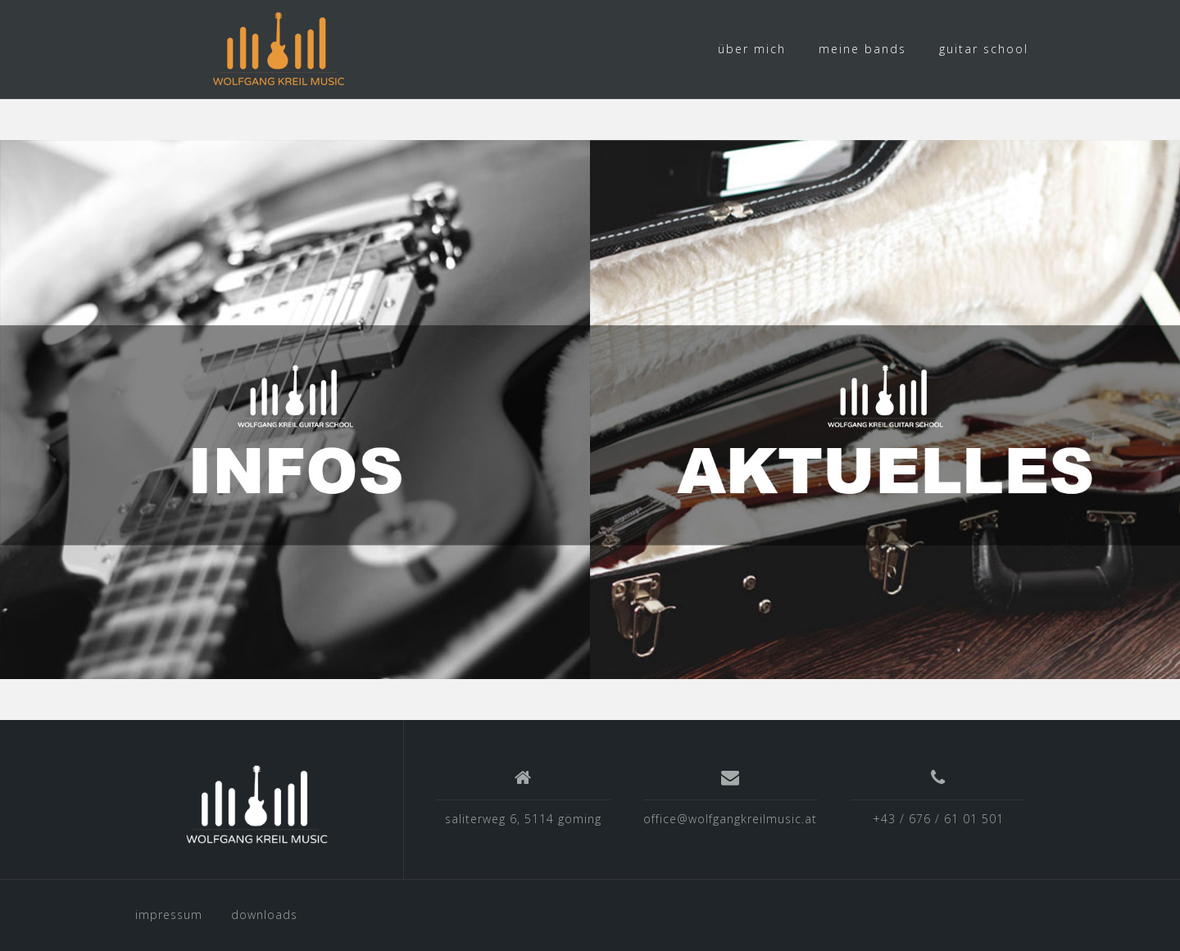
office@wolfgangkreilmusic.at (730, 818)
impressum (168, 914)
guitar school (983, 49)
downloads (264, 914)
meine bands (862, 49)
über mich (752, 49)
